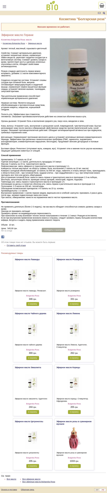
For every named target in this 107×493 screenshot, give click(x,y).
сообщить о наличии (53, 230)
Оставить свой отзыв (16, 245)
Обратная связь (27, 490)
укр (103, 490)
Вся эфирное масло (31, 479)
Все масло (11, 479)
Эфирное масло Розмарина (69, 259)
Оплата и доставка (9, 490)
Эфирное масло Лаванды (27, 259)
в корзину (32, 304)
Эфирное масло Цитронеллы (29, 421)
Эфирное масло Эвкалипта (28, 367)
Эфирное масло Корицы (68, 367)
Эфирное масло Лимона (68, 313)
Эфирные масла (35, 43)
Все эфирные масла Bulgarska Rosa (38, 482)
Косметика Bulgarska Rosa (14, 43)
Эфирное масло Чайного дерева (30, 313)
